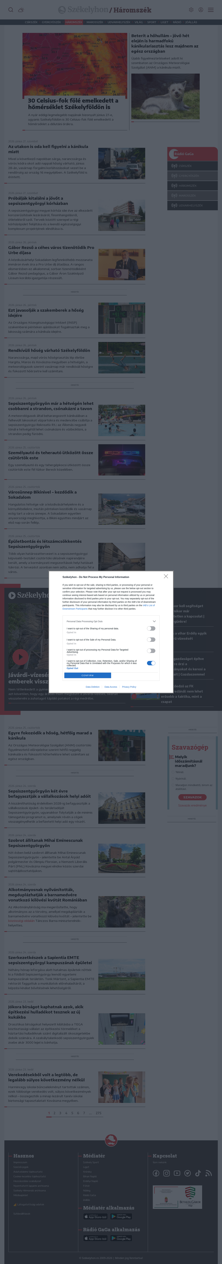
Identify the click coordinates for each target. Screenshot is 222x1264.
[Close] (167, 577)
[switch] (151, 628)
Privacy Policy (129, 687)
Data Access (110, 687)
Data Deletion (93, 687)
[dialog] (111, 632)
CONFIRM (88, 675)
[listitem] (111, 621)
